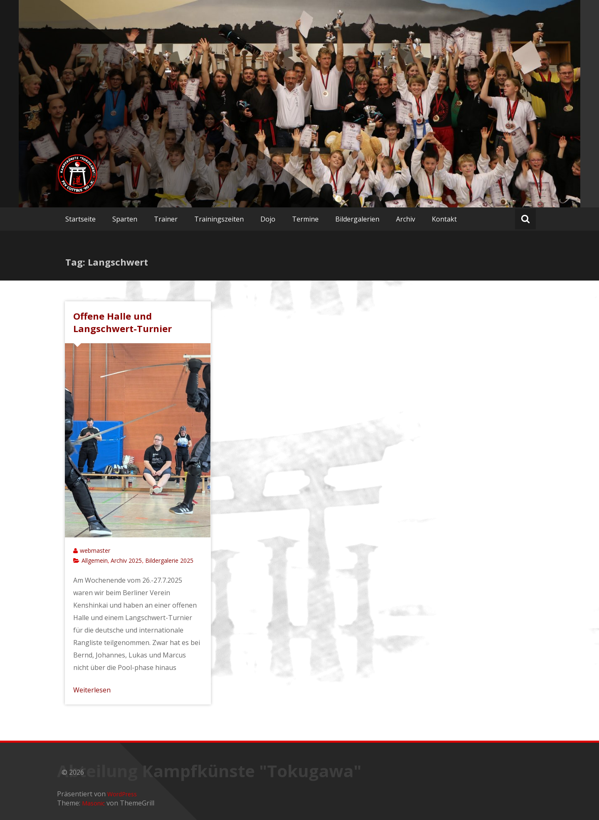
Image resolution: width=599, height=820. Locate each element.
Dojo (267, 219)
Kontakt (444, 219)
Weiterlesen (92, 689)
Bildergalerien (357, 219)
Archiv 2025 (126, 560)
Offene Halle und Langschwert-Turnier (122, 322)
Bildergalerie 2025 (169, 560)
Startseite (80, 219)
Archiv (405, 219)
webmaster (95, 550)
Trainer (166, 219)
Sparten (124, 219)
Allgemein (95, 560)
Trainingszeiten (219, 219)
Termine (305, 219)
